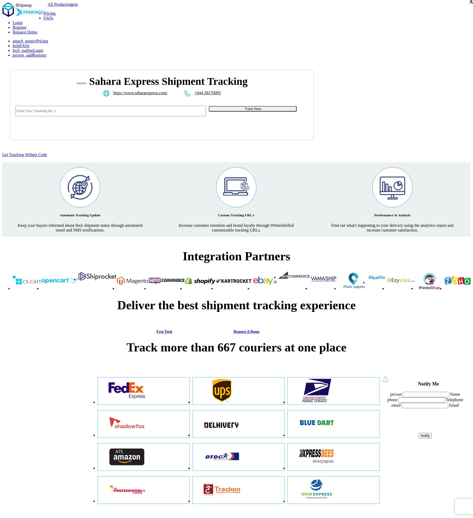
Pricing (49, 13)
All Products (58, 4)
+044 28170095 (207, 93)
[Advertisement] (372, 111)
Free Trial (164, 332)
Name (455, 394)
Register (19, 27)
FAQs (48, 18)
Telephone (454, 400)
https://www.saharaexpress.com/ (140, 93)
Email (454, 405)
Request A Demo (247, 332)
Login (17, 22)
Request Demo (25, 32)
